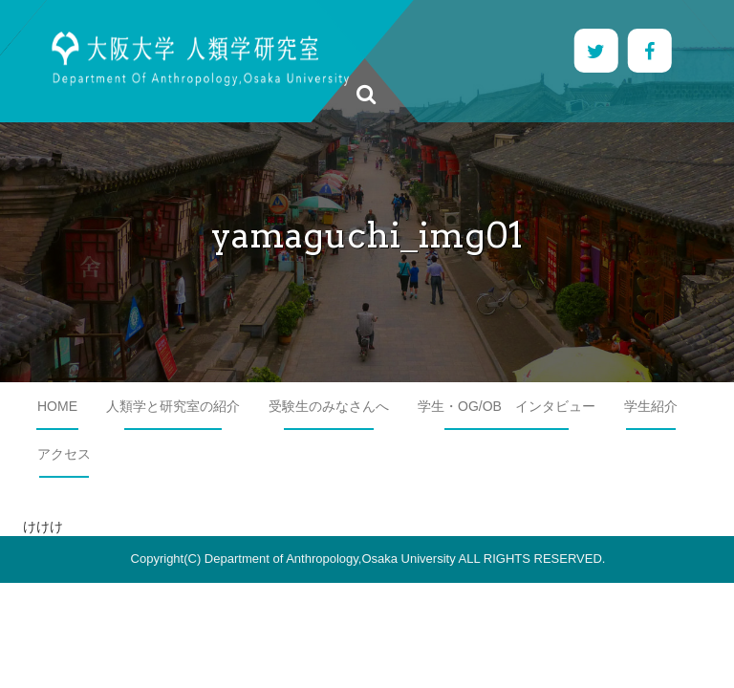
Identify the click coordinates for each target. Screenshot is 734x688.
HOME (57, 406)
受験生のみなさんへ (329, 406)
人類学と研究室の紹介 (173, 406)
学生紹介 (651, 406)
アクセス (64, 454)
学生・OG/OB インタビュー (506, 406)
